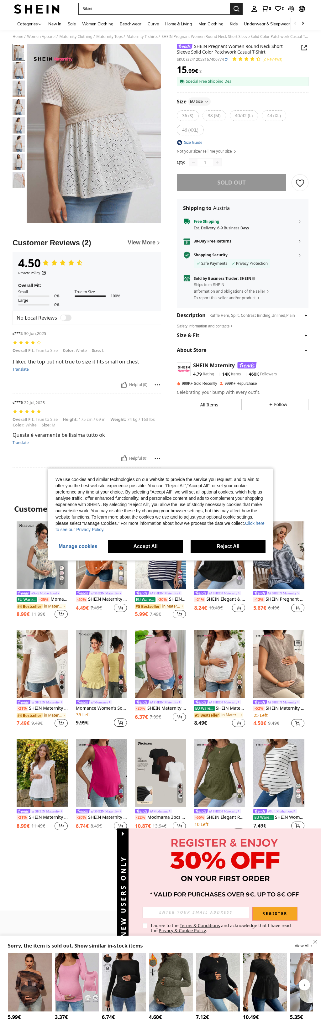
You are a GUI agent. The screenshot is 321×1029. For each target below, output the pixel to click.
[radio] (188, 115)
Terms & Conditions (200, 925)
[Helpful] (124, 385)
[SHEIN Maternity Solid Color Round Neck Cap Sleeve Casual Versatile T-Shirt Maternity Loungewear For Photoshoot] (278, 664)
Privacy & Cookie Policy (182, 930)
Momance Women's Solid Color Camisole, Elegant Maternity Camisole (101, 708)
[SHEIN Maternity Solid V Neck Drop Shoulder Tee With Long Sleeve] (218, 982)
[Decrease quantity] (193, 162)
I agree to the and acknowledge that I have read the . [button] (221, 927)
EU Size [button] (199, 101)
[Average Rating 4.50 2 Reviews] (257, 59)
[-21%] (199, 600)
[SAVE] (300, 182)
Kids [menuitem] (234, 23)
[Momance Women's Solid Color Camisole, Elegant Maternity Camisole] (101, 664)
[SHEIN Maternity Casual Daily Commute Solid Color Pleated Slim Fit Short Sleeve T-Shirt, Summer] (160, 664)
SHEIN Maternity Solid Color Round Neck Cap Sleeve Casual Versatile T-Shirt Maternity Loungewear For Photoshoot (278, 708)
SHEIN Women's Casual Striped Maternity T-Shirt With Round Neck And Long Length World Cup (278, 817)
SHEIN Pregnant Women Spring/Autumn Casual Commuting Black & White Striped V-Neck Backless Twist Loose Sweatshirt (278, 599)
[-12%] (258, 600)
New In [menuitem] (54, 23)
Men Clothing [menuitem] (211, 23)
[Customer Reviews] (87, 242)
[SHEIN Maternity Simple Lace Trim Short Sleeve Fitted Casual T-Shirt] (42, 664)
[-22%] (140, 817)
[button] (291, 9)
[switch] (65, 318)
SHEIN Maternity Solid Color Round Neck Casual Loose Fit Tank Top (101, 817)
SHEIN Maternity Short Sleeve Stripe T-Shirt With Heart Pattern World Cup (160, 599)
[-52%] (258, 708)
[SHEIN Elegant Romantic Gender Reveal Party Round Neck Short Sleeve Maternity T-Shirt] (219, 773)
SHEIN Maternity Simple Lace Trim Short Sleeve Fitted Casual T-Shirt (42, 708)
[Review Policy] (32, 272)
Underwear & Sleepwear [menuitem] (267, 23)
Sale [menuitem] (72, 23)
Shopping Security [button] (211, 255)
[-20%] (162, 600)
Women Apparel (41, 36)
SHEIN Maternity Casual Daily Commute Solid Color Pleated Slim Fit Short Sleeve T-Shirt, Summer (160, 708)
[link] (266, 8)
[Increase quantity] (217, 162)
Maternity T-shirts (142, 36)
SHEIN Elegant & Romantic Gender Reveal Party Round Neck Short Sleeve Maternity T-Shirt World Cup (219, 599)
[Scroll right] (303, 24)
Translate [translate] (21, 369)
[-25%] (43, 600)
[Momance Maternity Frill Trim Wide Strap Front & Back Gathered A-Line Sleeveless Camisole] (42, 555)
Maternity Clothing (76, 36)
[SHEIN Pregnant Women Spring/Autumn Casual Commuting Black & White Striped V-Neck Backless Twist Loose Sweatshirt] (278, 555)
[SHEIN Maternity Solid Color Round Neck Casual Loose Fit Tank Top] (101, 773)
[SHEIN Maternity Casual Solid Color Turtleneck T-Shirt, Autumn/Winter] (171, 982)
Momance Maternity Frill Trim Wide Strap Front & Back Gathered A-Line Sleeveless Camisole (42, 599)
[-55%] (199, 817)
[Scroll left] (295, 24)
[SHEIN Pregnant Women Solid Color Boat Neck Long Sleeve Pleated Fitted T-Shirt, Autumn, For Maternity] (124, 982)
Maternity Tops (109, 36)
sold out (231, 182)
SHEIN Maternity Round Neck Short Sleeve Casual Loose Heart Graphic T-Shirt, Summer (101, 599)
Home (18, 36)
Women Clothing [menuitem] (97, 23)
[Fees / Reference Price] (200, 71)
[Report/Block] (157, 385)
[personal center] (254, 9)
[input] (196, 912)
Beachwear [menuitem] (130, 23)
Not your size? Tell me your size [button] (207, 151)
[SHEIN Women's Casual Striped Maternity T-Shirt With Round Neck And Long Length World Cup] (278, 773)
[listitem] (42, 571)
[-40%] (81, 600)
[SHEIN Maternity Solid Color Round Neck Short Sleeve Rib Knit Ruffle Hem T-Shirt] (265, 982)
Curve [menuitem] (153, 23)
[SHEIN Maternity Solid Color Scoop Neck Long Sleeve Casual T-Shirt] (77, 982)
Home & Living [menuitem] (178, 23)
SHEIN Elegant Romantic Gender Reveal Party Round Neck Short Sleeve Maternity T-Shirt (219, 817)
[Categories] (29, 24)
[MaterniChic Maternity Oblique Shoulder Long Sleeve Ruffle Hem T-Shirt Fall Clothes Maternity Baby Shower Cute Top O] (30, 982)
